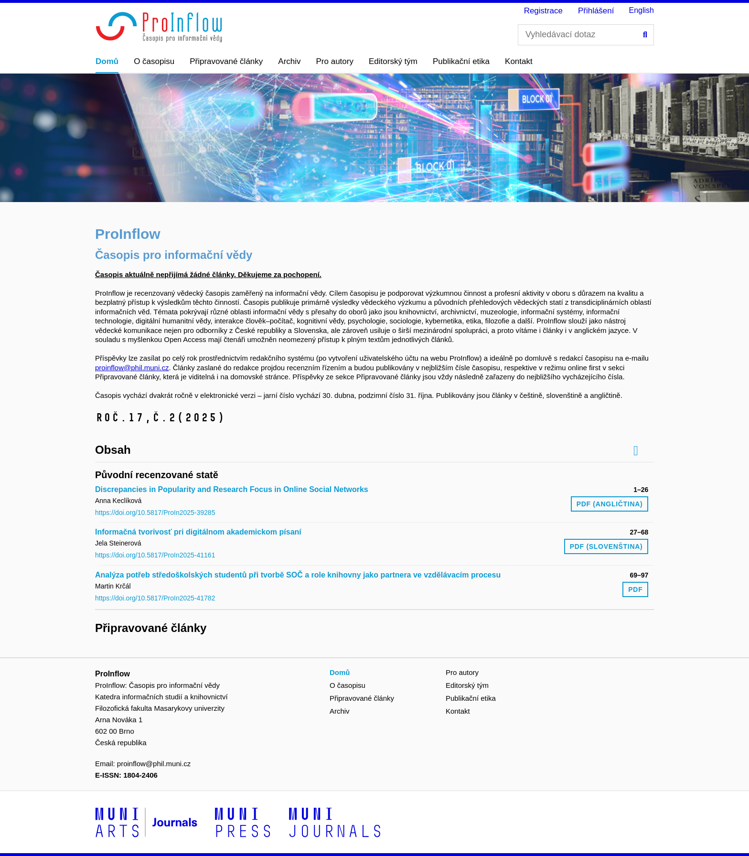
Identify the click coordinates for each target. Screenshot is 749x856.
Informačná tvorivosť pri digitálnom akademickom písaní (198, 532)
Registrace (543, 10)
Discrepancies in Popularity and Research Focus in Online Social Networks (231, 489)
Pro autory (334, 61)
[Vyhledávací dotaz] (586, 34)
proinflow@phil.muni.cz (132, 368)
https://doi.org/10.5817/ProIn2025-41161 (155, 555)
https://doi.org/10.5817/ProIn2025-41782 (155, 598)
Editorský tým (393, 61)
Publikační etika (461, 61)
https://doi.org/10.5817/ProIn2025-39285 (155, 512)
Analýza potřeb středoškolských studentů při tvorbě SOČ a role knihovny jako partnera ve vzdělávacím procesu (298, 575)
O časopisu (154, 61)
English (641, 10)
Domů (107, 61)
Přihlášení (596, 10)
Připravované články (226, 61)
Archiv (289, 61)
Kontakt (519, 61)
